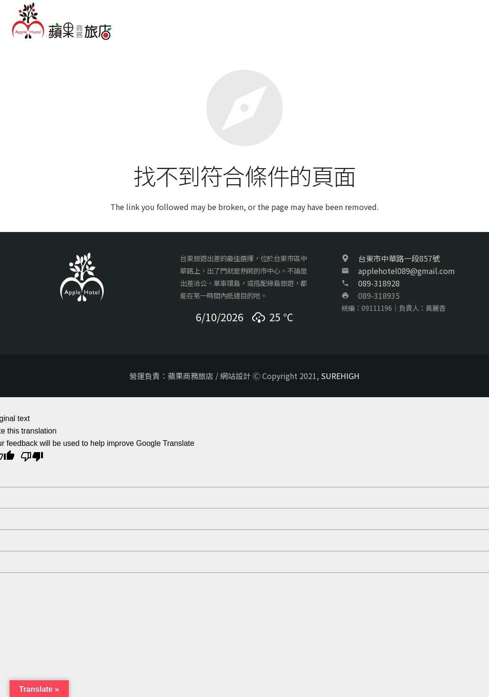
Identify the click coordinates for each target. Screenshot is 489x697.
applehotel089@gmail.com (406, 270)
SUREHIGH (340, 375)
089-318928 (379, 283)
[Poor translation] (32, 458)
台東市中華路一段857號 (399, 258)
